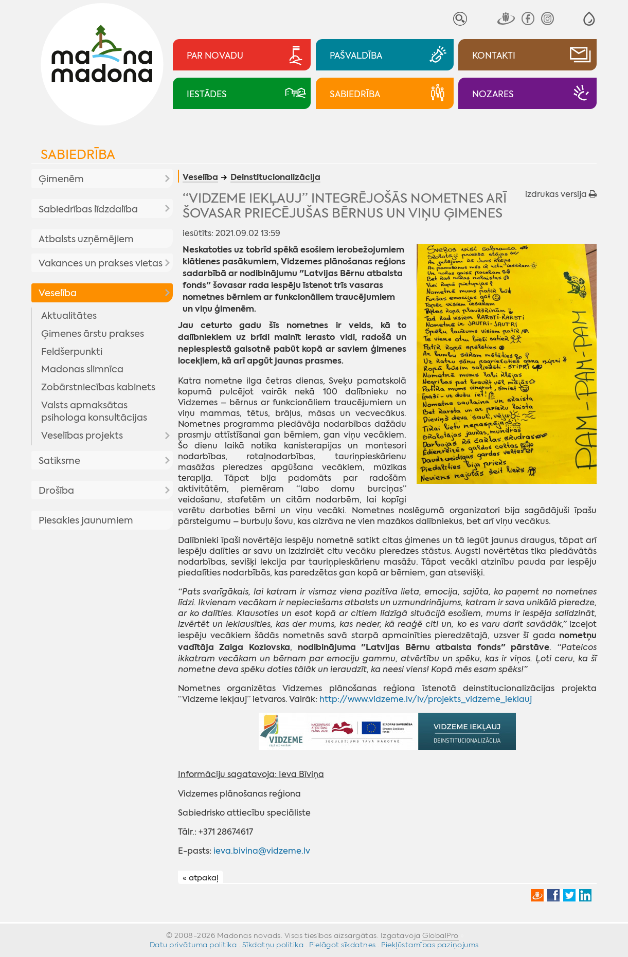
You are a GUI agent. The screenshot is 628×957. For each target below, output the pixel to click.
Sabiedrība (78, 154)
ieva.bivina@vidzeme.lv (261, 850)
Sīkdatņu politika (273, 944)
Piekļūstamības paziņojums (430, 944)
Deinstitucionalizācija (275, 178)
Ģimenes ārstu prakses (92, 334)
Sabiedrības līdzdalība (88, 209)
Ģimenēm (61, 179)
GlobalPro (440, 935)
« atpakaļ (201, 878)
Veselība (58, 293)
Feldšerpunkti (71, 352)
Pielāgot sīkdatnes (342, 944)
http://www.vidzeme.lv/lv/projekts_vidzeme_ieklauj (425, 699)
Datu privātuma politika (193, 944)
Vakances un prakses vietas (101, 263)
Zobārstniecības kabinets (98, 387)
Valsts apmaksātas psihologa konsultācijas (94, 411)
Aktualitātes (69, 316)
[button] (589, 18)
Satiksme (59, 461)
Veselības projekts (82, 435)
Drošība (56, 490)
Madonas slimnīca (82, 369)
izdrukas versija (561, 194)
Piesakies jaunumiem (86, 520)
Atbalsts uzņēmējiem (86, 239)
